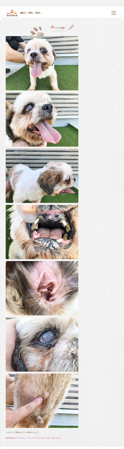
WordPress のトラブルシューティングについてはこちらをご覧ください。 (34, 438)
